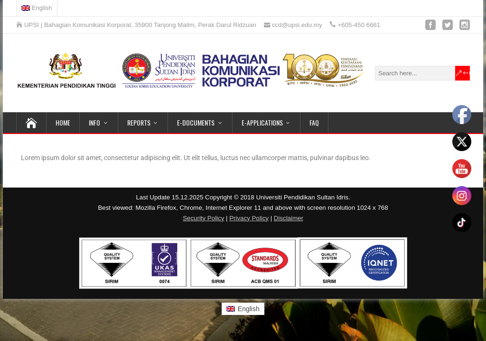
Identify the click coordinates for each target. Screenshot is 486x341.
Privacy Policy (249, 218)
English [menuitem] (249, 309)
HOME (63, 122)
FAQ (314, 122)
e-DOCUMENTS (196, 122)
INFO (94, 122)
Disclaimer (288, 218)
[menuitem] (37, 8)
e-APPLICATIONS (262, 122)
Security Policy (203, 218)
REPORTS (138, 122)
